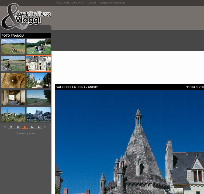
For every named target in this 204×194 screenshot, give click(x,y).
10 (18, 126)
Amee (32, 133)
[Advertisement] (129, 43)
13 (39, 126)
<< (5, 126)
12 (32, 126)
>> (45, 126)
